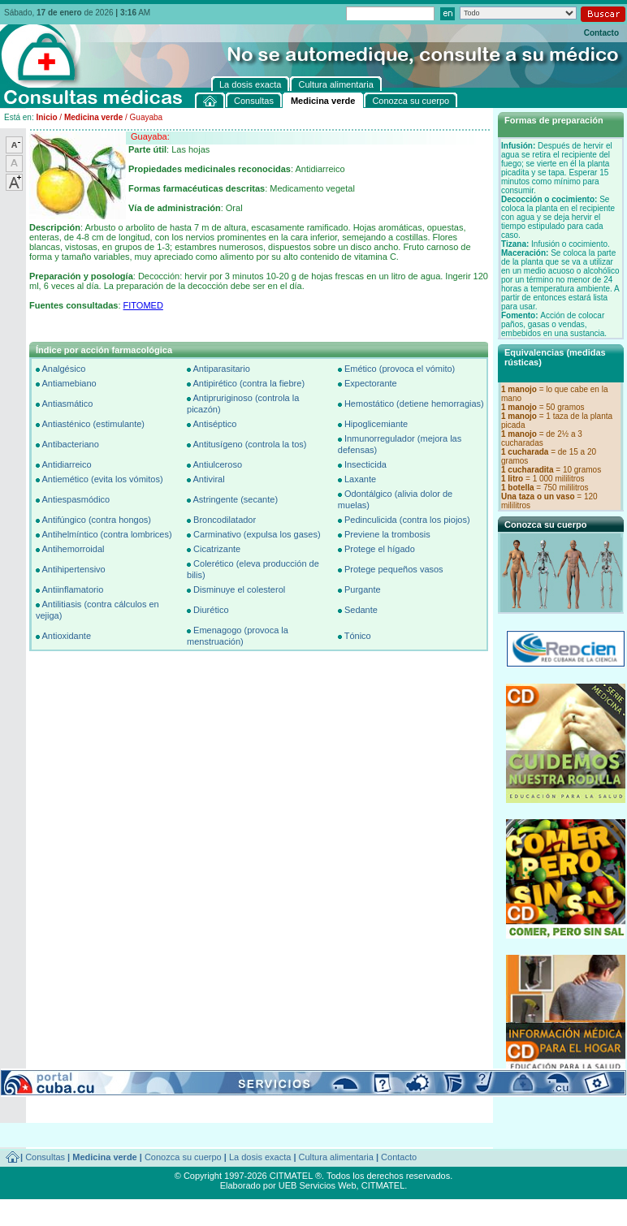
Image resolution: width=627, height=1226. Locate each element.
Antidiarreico (66, 464)
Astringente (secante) (235, 499)
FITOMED (143, 305)
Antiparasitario (220, 368)
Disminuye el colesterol (239, 589)
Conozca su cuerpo (183, 1157)
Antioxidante (66, 636)
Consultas (45, 1157)
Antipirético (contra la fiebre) (248, 383)
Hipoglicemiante (376, 424)
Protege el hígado (379, 549)
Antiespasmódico (75, 499)
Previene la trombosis (387, 534)
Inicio (46, 117)
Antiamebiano (68, 383)
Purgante (362, 589)
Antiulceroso (217, 464)
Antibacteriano (69, 444)
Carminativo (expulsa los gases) (257, 534)
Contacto (601, 32)
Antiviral (208, 479)
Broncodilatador (224, 520)
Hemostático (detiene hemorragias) (414, 403)
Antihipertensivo (73, 569)
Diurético (210, 610)
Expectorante (370, 383)
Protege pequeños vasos (393, 569)
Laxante (360, 479)
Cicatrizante (216, 549)
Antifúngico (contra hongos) (96, 520)
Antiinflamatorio (72, 589)
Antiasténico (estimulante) (93, 424)
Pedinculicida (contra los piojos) (407, 520)
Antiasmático (67, 403)
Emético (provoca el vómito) (399, 368)
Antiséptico (214, 424)
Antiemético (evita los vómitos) (101, 479)
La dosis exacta (260, 1157)
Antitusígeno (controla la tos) (249, 444)
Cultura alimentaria (336, 1157)
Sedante (361, 610)
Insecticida (365, 464)
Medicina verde (93, 117)
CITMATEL (383, 1185)
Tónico (357, 636)
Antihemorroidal (72, 549)
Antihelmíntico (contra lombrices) (106, 534)
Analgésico (63, 368)
